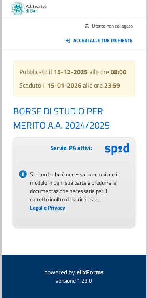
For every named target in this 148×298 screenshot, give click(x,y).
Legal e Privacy (47, 207)
